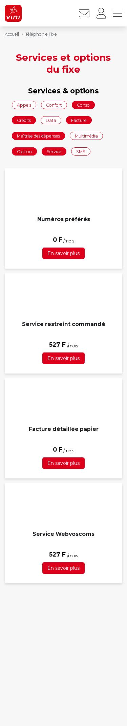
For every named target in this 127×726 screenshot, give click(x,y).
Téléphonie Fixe (41, 34)
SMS (80, 151)
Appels (24, 104)
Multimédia (86, 135)
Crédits (24, 120)
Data (51, 120)
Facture (79, 120)
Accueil (12, 34)
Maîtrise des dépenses (38, 135)
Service (54, 151)
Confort (54, 104)
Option (24, 151)
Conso (83, 104)
